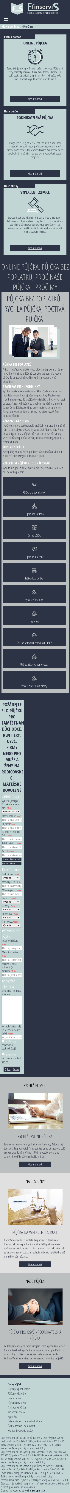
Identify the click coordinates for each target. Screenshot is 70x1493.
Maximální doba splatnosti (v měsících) (9, 967)
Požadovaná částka (10, 942)
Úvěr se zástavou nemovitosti (34, 660)
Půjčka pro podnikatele (34, 488)
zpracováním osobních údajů (9, 1046)
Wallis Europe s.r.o (35, 1490)
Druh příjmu (10, 874)
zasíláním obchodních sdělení (11, 1060)
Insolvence (10, 913)
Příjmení (9, 824)
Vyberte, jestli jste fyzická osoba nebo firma (11, 804)
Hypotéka (34, 617)
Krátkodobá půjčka (34, 574)
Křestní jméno (11, 816)
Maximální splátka (10, 954)
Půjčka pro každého (34, 509)
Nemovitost (10, 921)
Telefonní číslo (11, 843)
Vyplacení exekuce (34, 595)
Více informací (35, 99)
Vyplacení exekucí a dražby (34, 681)
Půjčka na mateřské (34, 552)
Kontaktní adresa (8, 863)
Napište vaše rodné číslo (11, 833)
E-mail (8, 851)
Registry (8, 906)
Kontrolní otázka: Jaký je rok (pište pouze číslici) (11, 1030)
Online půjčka (34, 531)
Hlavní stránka (10, 26)
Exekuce (9, 898)
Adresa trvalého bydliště (11, 859)
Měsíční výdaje (11, 890)
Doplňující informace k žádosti (11, 992)
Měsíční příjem (11, 882)
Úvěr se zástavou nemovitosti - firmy (34, 638)
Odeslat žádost (12, 1069)
